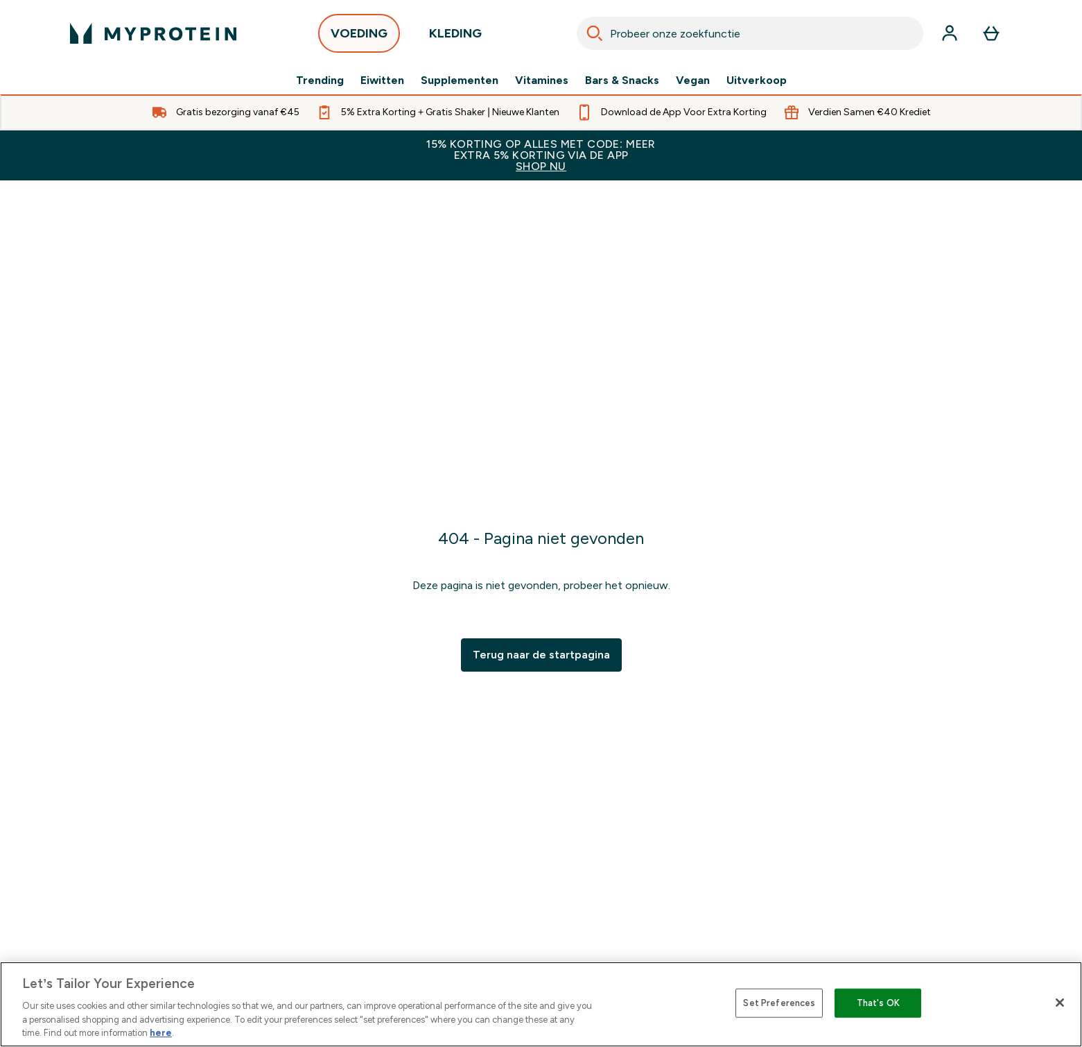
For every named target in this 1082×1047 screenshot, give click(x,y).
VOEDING (359, 37)
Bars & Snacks (622, 80)
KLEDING (455, 37)
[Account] (949, 33)
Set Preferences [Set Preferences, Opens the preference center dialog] (779, 1003)
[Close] (1060, 1002)
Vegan (693, 80)
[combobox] (750, 33)
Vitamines (541, 80)
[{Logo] (153, 33)
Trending (320, 80)
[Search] (594, 33)
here (161, 1033)
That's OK (878, 1003)
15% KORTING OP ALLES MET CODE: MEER (541, 155)
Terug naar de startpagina (541, 654)
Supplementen (459, 80)
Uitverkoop (756, 80)
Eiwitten (382, 80)
